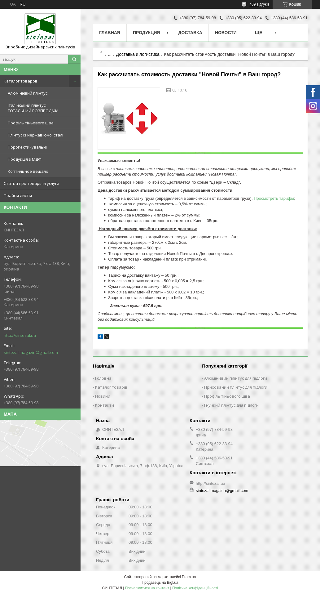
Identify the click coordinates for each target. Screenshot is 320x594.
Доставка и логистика (138, 54)
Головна (103, 378)
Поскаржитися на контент (147, 588)
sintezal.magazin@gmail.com (31, 352)
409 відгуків (259, 4)
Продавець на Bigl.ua (160, 582)
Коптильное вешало (28, 171)
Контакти (104, 405)
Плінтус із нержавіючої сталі (35, 135)
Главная (109, 32)
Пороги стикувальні (27, 147)
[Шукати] (74, 59)
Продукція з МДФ (25, 159)
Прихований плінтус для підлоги (235, 387)
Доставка (190, 32)
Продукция (146, 32)
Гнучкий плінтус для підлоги (231, 405)
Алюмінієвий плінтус (27, 93)
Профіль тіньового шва (31, 123)
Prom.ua (189, 577)
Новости (226, 32)
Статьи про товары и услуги (31, 183)
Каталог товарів (111, 387)
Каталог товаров (20, 81)
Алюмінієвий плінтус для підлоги (235, 378)
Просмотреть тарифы (274, 198)
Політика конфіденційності (195, 588)
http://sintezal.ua (20, 335)
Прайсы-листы (18, 195)
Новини (102, 396)
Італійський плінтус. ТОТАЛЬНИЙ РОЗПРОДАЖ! (33, 108)
